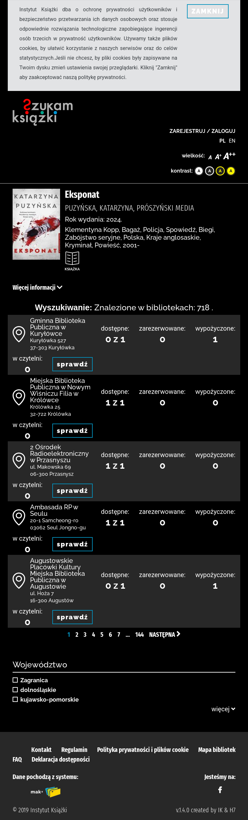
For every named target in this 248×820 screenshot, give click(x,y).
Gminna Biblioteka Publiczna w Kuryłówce (57, 327)
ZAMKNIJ (207, 11)
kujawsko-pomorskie (49, 699)
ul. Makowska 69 (50, 467)
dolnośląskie (38, 690)
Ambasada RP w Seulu (54, 510)
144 (139, 634)
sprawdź (72, 364)
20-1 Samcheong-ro (54, 520)
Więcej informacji (38, 287)
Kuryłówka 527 (48, 340)
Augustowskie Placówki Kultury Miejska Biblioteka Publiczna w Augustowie (57, 573)
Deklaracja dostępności (61, 759)
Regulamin (74, 750)
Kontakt (41, 750)
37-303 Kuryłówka (52, 348)
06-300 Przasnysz (52, 474)
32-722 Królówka (50, 414)
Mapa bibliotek (216, 750)
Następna (165, 634)
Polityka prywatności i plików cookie (143, 750)
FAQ (17, 759)
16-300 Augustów (52, 600)
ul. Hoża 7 (42, 593)
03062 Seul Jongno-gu (58, 528)
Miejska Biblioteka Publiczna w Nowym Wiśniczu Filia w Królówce (60, 390)
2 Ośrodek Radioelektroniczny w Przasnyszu (59, 453)
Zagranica (34, 680)
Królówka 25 (45, 407)
